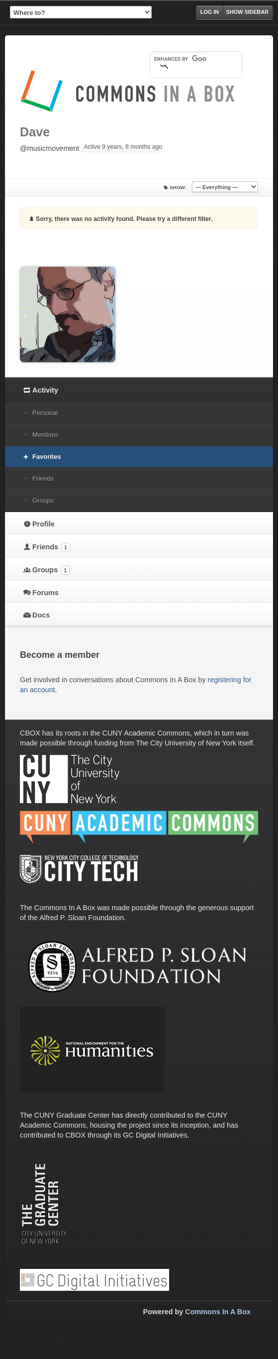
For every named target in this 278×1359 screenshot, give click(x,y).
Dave (35, 132)
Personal (45, 413)
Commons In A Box (218, 1312)
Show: (178, 187)
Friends (43, 478)
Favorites (46, 456)
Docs (41, 615)
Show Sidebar (247, 12)
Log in (209, 12)
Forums (45, 593)
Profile (43, 524)
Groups (42, 500)
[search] (180, 59)
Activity (45, 390)
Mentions (45, 434)
